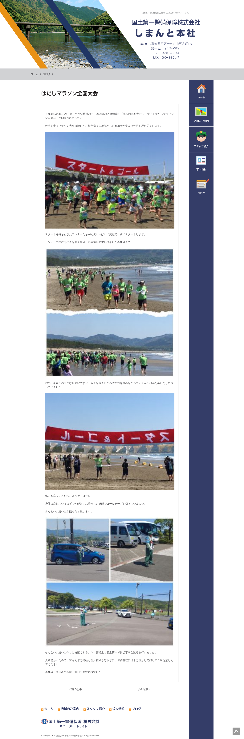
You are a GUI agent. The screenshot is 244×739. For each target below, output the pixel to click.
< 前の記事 (75, 689)
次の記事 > (144, 689)
